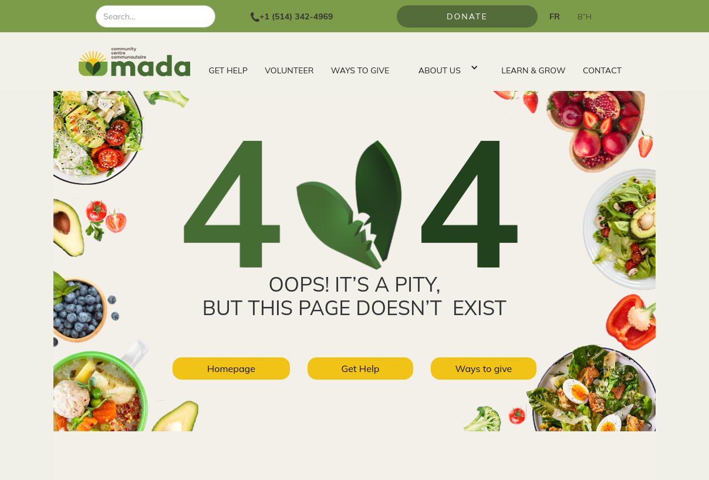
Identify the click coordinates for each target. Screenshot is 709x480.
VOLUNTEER (289, 70)
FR (554, 16)
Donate (467, 16)
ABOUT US (439, 70)
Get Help (361, 368)
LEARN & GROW (533, 70)
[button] (445, 67)
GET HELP (228, 70)
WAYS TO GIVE (360, 70)
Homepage (231, 368)
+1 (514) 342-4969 (296, 16)
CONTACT (602, 70)
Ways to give (483, 368)
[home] (139, 61)
